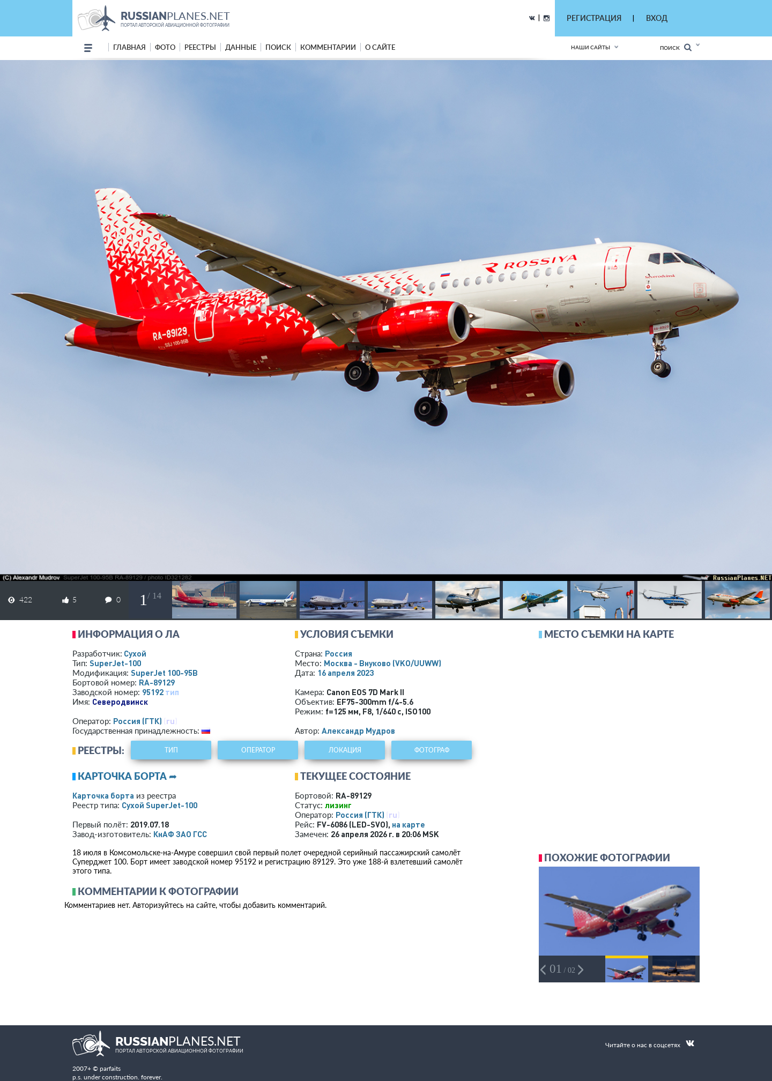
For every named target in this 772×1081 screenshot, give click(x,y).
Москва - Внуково (382, 663)
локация (345, 750)
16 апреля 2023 (345, 672)
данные (240, 47)
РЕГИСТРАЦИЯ (594, 18)
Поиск (676, 47)
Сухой (135, 653)
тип (172, 692)
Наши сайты (590, 47)
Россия (338, 653)
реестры (200, 47)
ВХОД (656, 18)
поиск (278, 47)
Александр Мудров (358, 730)
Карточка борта (103, 795)
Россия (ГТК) (137, 721)
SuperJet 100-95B (164, 672)
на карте (408, 824)
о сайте (380, 47)
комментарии (328, 47)
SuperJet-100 (115, 663)
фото (165, 47)
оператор (258, 750)
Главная (129, 47)
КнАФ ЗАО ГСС (180, 834)
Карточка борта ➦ (127, 776)
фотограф (431, 750)
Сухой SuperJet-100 (159, 805)
